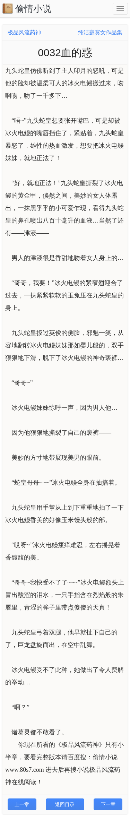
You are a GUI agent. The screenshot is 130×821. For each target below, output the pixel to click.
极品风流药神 (24, 32)
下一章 (108, 804)
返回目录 (65, 804)
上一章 (22, 804)
